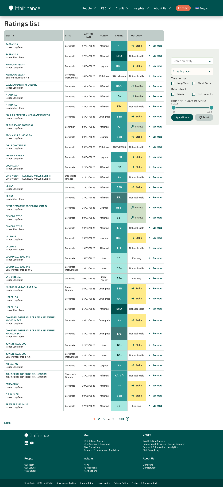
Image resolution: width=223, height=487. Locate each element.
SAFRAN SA (12, 44)
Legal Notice (104, 483)
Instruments (205, 94)
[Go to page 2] (124, 419)
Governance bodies (66, 483)
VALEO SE (11, 236)
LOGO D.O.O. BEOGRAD (18, 256)
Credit (122, 8)
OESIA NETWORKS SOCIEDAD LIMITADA (27, 206)
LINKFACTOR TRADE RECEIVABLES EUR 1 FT (28, 175)
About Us (162, 8)
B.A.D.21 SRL (13, 394)
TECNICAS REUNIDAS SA (19, 135)
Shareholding (87, 483)
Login (7, 423)
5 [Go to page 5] (113, 419)
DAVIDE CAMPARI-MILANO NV (21, 84)
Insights (141, 8)
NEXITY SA (11, 94)
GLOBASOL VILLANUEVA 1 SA (21, 287)
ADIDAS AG (12, 364)
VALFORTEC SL (13, 276)
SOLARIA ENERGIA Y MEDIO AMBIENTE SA (28, 115)
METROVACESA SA (15, 64)
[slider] (173, 107)
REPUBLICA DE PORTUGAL (19, 125)
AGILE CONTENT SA (16, 145)
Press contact (150, 483)
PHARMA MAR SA (15, 155)
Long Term (183, 83)
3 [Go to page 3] (104, 419)
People (89, 8)
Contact (183, 8)
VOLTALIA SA (12, 165)
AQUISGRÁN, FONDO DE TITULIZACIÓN (26, 374)
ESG (106, 8)
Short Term (204, 83)
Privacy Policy (121, 483)
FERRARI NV (12, 384)
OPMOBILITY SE (14, 216)
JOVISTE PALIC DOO (16, 343)
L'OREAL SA (12, 297)
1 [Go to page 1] (94, 419)
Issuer (180, 94)
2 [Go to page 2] (99, 419)
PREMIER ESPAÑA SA (17, 404)
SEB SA (9, 185)
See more (157, 45)
